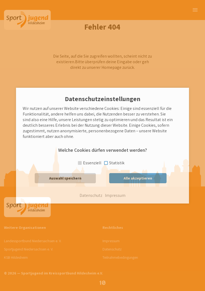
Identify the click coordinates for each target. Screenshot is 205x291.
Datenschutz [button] (91, 195)
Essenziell (92, 163)
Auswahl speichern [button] (65, 178)
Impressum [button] (115, 195)
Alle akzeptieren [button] (138, 178)
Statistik (116, 163)
